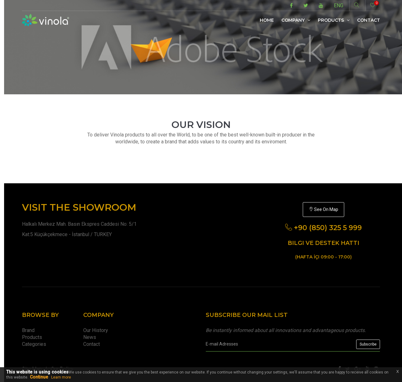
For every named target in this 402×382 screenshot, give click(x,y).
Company (295, 20)
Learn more (61, 377)
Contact (368, 20)
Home (267, 20)
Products (334, 20)
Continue (39, 376)
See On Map (323, 209)
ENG (338, 5)
